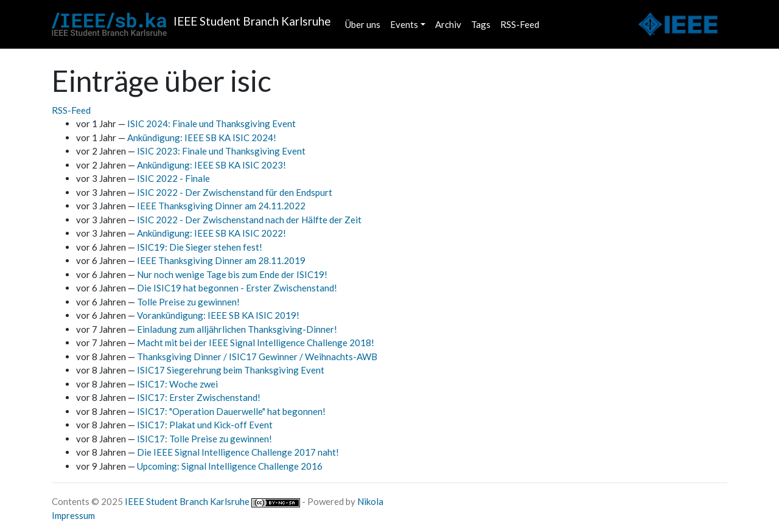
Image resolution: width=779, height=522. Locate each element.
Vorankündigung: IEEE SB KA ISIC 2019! (218, 315)
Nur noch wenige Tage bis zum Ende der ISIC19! (232, 274)
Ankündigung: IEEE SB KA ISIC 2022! (211, 233)
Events (404, 24)
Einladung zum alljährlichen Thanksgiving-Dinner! (237, 329)
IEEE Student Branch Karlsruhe (187, 501)
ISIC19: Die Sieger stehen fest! (199, 247)
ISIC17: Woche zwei (177, 383)
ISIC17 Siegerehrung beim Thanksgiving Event (230, 369)
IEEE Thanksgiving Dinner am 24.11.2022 (221, 205)
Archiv (448, 24)
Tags (481, 24)
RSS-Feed (519, 24)
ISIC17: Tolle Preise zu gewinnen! (204, 438)
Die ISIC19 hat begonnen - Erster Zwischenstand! (237, 287)
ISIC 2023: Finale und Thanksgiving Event (221, 150)
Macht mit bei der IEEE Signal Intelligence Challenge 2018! (255, 342)
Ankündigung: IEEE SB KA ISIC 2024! (201, 137)
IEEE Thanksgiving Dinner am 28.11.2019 (221, 260)
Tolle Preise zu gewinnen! (188, 301)
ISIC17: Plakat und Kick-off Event (205, 424)
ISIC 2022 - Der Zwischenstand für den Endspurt (234, 192)
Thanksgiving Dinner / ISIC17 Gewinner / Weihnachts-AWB (257, 356)
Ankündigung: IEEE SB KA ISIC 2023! (211, 164)
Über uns (362, 24)
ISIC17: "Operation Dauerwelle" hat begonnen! (231, 411)
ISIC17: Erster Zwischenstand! (198, 397)
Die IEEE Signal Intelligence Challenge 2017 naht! (238, 452)
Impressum (73, 515)
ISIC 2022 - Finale (173, 178)
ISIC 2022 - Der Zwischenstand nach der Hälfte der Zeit (249, 219)
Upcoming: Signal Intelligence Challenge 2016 (230, 466)
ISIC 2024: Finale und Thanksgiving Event (211, 123)
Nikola (370, 501)
